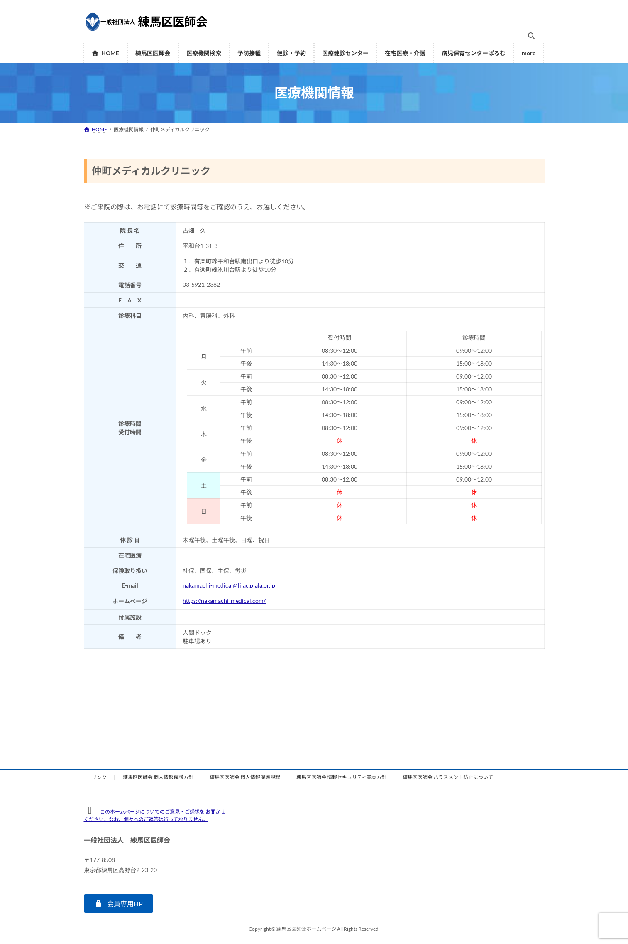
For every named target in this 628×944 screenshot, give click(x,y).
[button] (118, 903)
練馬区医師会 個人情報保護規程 (245, 777)
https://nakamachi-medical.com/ (224, 600)
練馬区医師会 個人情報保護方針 (158, 777)
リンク (99, 777)
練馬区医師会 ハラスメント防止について (448, 777)
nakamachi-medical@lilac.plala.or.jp (229, 585)
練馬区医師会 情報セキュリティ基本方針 (341, 777)
